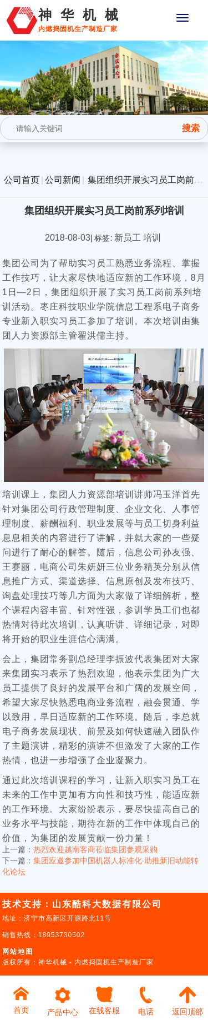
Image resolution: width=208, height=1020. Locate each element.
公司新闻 (62, 180)
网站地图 (17, 952)
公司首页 (21, 180)
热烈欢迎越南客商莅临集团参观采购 (95, 839)
